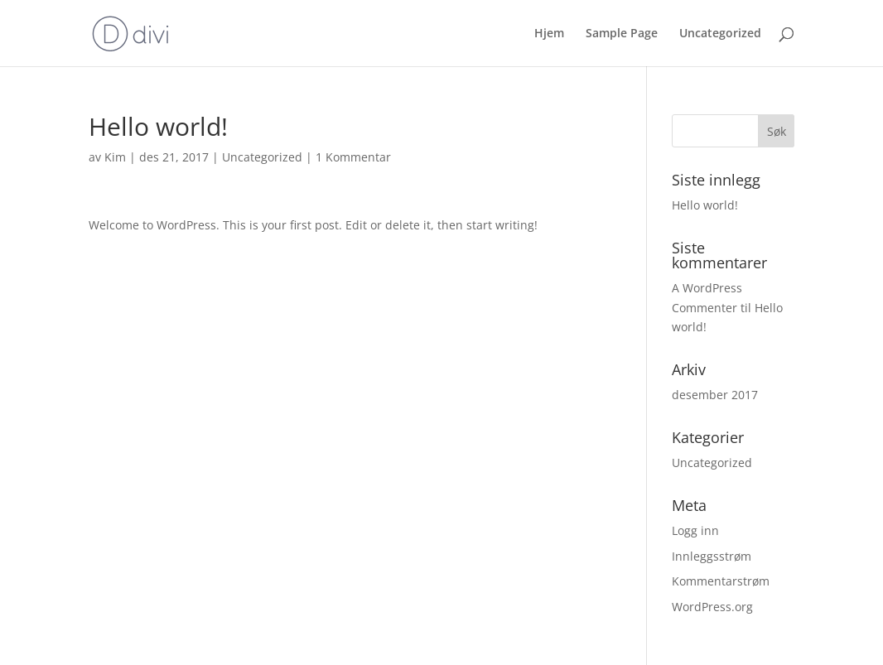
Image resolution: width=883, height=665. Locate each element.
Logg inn (695, 530)
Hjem (549, 34)
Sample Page (622, 34)
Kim (115, 157)
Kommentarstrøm (721, 581)
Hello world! (705, 205)
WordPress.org (712, 606)
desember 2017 (715, 394)
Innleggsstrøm (711, 556)
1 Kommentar (353, 157)
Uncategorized (720, 34)
